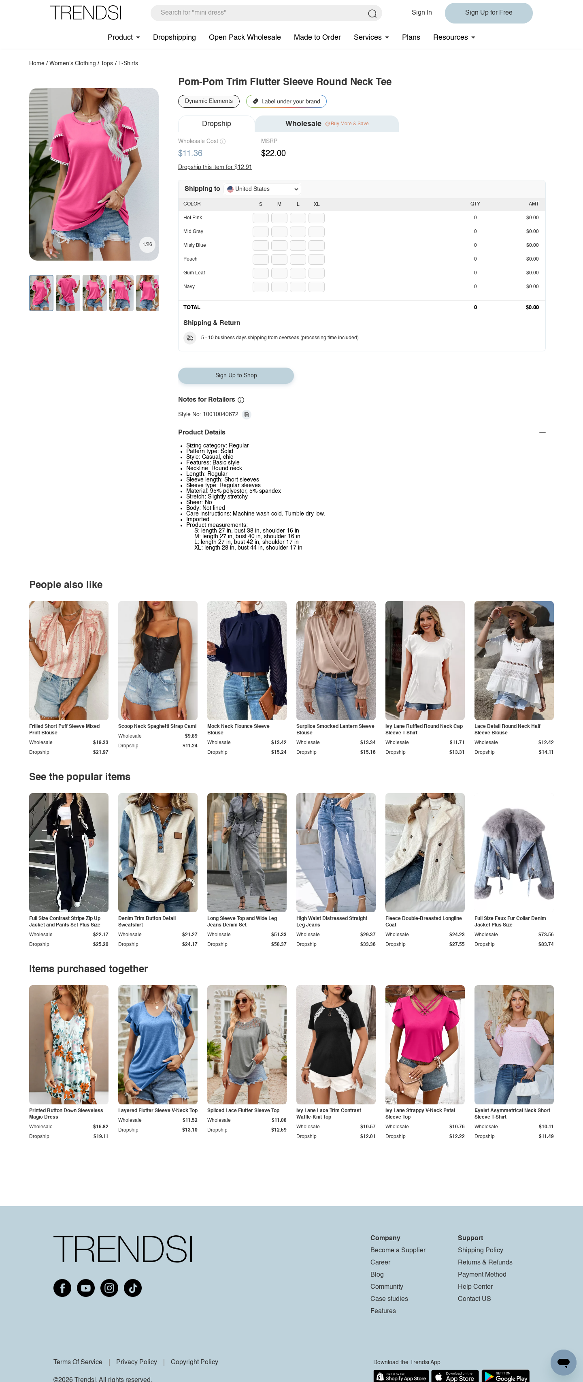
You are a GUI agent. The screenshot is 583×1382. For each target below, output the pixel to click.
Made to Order (317, 37)
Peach (190, 259)
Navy (189, 287)
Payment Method (482, 1275)
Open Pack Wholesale (245, 37)
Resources (450, 37)
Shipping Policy (480, 1250)
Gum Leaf (194, 273)
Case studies (389, 1299)
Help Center (475, 1287)
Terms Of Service (77, 1362)
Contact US (474, 1299)
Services (368, 37)
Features (383, 1311)
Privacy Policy (136, 1362)
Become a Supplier (398, 1250)
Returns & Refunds (485, 1263)
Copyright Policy (194, 1362)
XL (317, 204)
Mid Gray (193, 231)
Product (120, 37)
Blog (377, 1275)
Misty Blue (194, 245)
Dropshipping (174, 37)
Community (386, 1287)
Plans (411, 37)
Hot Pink (192, 218)
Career (380, 1263)
